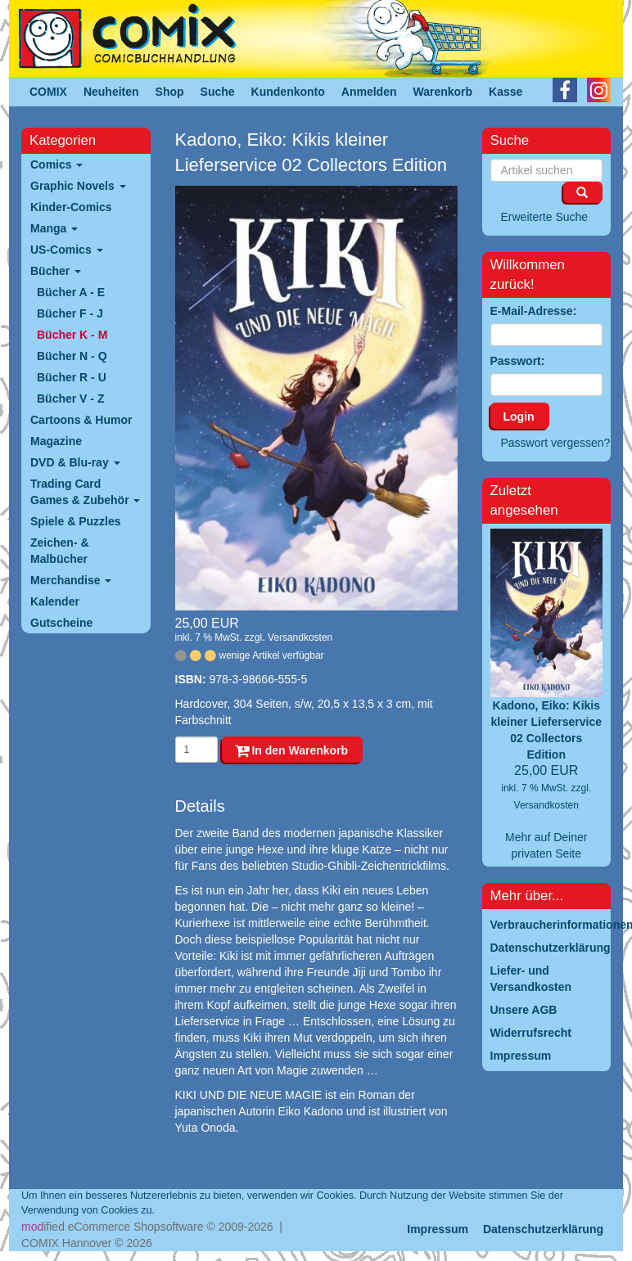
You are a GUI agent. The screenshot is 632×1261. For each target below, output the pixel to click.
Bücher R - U (71, 377)
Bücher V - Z (70, 398)
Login (519, 416)
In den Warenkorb (292, 750)
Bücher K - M (72, 334)
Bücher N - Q (72, 356)
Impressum (437, 1229)
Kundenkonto (288, 91)
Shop (170, 91)
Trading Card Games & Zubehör (85, 492)
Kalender (54, 601)
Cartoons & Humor (81, 419)
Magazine (56, 441)
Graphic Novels (78, 185)
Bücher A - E (71, 292)
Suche (218, 91)
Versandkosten (300, 637)
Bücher (55, 270)
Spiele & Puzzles (75, 521)
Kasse (505, 91)
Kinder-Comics (71, 207)
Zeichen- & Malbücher (59, 550)
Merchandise (70, 580)
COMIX (48, 91)
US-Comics (66, 249)
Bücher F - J (70, 313)
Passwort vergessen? (556, 442)
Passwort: (517, 360)
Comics (56, 164)
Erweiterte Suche (545, 216)
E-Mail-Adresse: (533, 311)
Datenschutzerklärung (543, 1229)
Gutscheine (61, 622)
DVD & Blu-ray (75, 462)
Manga (54, 228)
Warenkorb (443, 91)
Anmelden (369, 91)
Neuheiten (111, 91)
